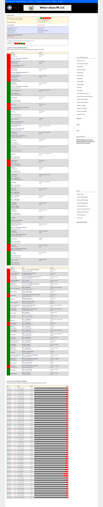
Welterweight (80, 75)
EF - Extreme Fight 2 (16, 185)
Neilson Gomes (10, 15)
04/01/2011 (9, 478)
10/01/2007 (9, 497)
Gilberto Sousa (13, 104)
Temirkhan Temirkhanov (15, 75)
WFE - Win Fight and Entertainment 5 (19, 234)
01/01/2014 (9, 454)
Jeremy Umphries (14, 174)
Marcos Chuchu (14, 238)
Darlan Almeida (14, 132)
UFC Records (39, 1)
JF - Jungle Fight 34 (27, 323)
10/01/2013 (9, 456)
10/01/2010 (9, 482)
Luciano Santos (14, 140)
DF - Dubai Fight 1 (15, 93)
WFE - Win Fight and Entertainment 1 (19, 248)
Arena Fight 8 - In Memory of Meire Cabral (20, 107)
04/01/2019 (9, 430)
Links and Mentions (81, 214)
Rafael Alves (13, 154)
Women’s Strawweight (82, 108)
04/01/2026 (9, 388)
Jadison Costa (13, 188)
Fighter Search (80, 194)
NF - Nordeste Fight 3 (16, 100)
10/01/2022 (9, 411)
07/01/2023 (9, 405)
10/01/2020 (9, 420)
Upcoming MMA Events (82, 206)
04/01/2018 (9, 439)
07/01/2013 (9, 458)
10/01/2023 (9, 403)
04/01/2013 (9, 460)
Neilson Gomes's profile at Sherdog (15, 18)
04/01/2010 (9, 486)
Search (53, 1)
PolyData (61, 1)
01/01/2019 (9, 433)
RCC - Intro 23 (15, 79)
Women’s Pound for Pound (83, 93)
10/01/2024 (9, 394)
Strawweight (80, 90)
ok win (77, 130)
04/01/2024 (9, 398)
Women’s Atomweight (82, 111)
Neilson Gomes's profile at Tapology (15, 19)
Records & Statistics (20, 1)
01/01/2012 (9, 471)
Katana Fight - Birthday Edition (18, 128)
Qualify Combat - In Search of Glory (19, 135)
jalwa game (78, 118)
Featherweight (80, 81)
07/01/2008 (9, 490)
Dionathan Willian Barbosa (16, 125)
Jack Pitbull (13, 217)
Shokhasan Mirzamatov (15, 61)
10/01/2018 (9, 435)
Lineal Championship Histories (83, 209)
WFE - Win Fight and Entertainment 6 (19, 227)
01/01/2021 (9, 418)
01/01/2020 (9, 426)
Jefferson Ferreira (14, 259)
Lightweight (79, 78)
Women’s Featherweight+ (82, 99)
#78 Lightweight (10, 36)
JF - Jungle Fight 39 (27, 319)
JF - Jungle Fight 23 (16, 213)
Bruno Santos (13, 245)
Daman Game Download (81, 222)
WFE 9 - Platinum (15, 206)
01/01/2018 (9, 441)
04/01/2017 (9, 448)
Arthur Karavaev (14, 68)
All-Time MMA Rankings (82, 197)
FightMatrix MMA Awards (83, 212)
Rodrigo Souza (13, 231)
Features (31, 1)
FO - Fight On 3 (15, 142)
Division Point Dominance (82, 63)
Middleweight (80, 72)
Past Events (79, 218)
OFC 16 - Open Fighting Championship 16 (20, 86)
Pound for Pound (80, 60)
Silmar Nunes (13, 209)
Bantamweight (80, 84)
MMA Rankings (9, 1)
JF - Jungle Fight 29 (16, 199)
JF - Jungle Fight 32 (16, 178)
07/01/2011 (9, 475)
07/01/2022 (9, 413)
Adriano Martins (14, 160)
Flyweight (79, 87)
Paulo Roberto (13, 182)
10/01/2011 (9, 473)
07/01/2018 (9, 437)
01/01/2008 (9, 495)
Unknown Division (81, 114)
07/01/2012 (9, 467)
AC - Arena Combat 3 (16, 241)
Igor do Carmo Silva (14, 118)
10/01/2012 (9, 465)
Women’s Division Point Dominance (85, 96)
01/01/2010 (9, 488)
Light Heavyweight (81, 69)
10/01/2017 (9, 443)
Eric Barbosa (13, 252)
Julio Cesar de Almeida (15, 195)
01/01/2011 (9, 480)
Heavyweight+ (80, 66)
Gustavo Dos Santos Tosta (15, 90)
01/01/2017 (9, 450)
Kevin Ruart (20, 42)
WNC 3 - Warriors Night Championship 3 (20, 58)
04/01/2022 (9, 415)
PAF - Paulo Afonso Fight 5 (17, 220)
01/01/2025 (9, 392)
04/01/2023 (9, 407)
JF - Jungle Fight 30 (16, 192)
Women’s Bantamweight (82, 102)
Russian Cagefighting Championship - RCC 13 (21, 72)
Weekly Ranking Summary (82, 203)
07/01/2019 (9, 428)
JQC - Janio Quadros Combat (17, 121)
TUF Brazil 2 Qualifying (16, 149)
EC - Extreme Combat (16, 255)
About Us (47, 1)
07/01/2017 (9, 445)
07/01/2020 (9, 422)
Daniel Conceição (14, 97)
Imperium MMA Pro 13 (16, 114)
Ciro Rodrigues (14, 202)
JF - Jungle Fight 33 (16, 171)
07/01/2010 (9, 484)
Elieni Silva (13, 167)
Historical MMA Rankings (82, 200)
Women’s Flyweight (81, 105)
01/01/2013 (9, 463)
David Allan (13, 111)
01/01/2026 (9, 390)
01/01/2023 (9, 409)
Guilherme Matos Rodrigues (16, 224)
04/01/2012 (9, 469)
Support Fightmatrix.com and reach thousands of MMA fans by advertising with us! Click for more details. (85, 141)
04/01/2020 (9, 424)
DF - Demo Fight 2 (15, 262)
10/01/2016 (9, 452)
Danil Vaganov (13, 82)
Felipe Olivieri (13, 146)
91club (77, 124)
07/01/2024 (9, 396)
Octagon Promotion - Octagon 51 (18, 65)
